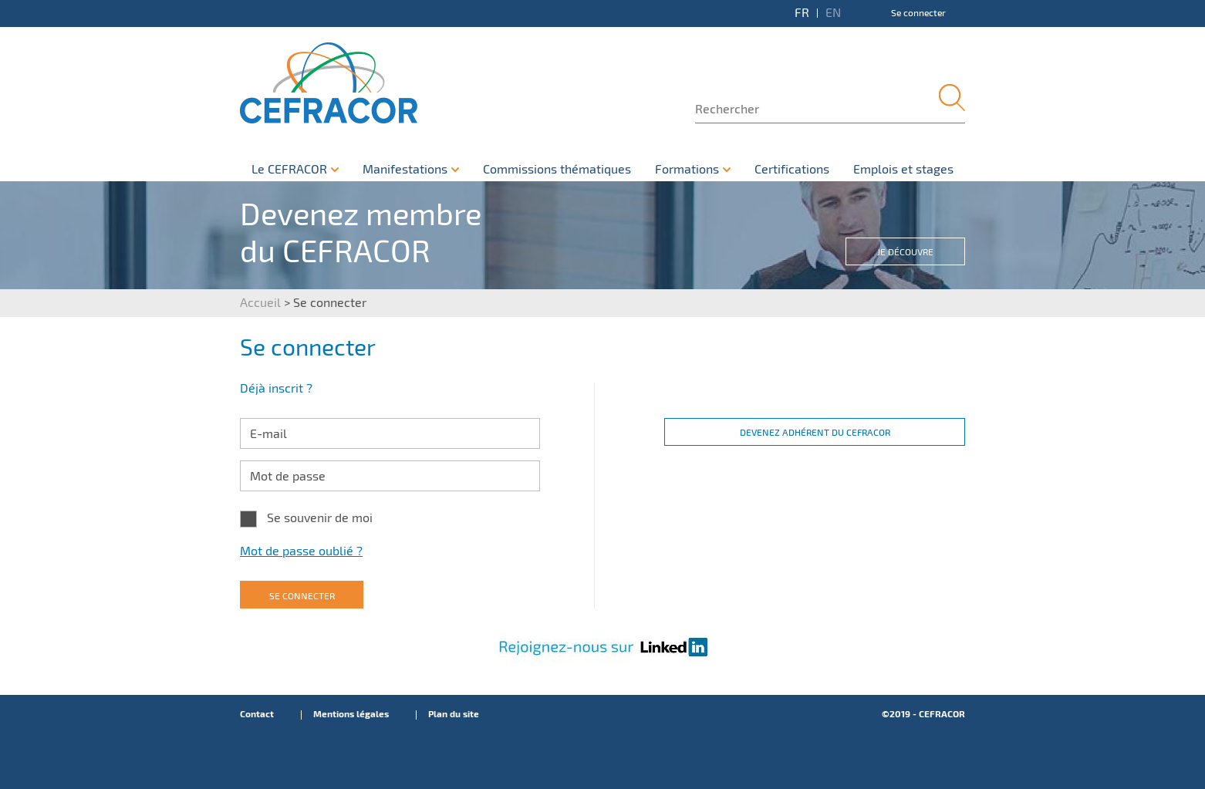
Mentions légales (351, 715)
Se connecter (918, 13)
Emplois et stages (903, 169)
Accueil (260, 302)
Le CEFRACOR (289, 169)
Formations (687, 169)
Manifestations (405, 169)
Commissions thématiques (557, 169)
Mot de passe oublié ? (301, 551)
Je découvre (905, 252)
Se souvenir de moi (320, 518)
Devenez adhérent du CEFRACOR (815, 432)
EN (833, 13)
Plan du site (453, 715)
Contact (257, 715)
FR (802, 13)
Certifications (791, 169)
